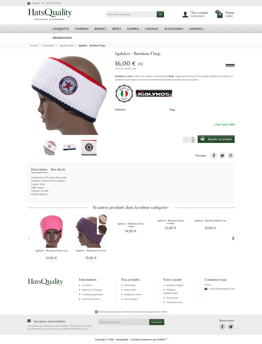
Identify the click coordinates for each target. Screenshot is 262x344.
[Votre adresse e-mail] (123, 322)
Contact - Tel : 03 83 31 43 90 (44, 3)
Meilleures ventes (133, 294)
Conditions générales (92, 294)
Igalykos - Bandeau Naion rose (51, 250)
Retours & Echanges (92, 289)
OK (160, 14)
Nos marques (131, 299)
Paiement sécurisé (91, 299)
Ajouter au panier (216, 139)
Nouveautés (130, 289)
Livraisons (87, 285)
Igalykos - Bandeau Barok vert (210, 220)
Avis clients (57, 169)
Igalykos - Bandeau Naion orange (170, 222)
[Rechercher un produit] (131, 14)
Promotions (130, 285)
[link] (214, 155)
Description (39, 169)
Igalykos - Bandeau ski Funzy (91, 250)
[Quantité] (187, 140)
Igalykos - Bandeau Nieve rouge (131, 225)
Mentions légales (175, 285)
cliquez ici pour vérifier (157, 311)
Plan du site (172, 297)
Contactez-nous (174, 302)
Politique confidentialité (170, 291)
